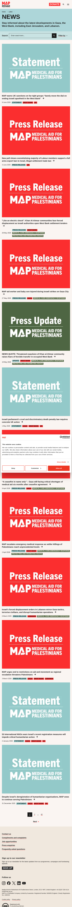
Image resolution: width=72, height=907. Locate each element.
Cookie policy (6, 899)
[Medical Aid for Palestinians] (6, 4)
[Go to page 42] (42, 814)
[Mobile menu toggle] (68, 4)
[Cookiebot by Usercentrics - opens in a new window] (61, 437)
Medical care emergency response (28, 233)
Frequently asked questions (13, 849)
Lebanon (32, 616)
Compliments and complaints (14, 838)
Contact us (6, 834)
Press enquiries (8, 845)
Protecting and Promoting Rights (28, 236)
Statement (16, 102)
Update (16, 361)
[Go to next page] (36, 821)
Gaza (29, 298)
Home (4, 11)
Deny (13, 468)
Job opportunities (9, 842)
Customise (36, 468)
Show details (61, 462)
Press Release (18, 165)
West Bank (28, 102)
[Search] (54, 35)
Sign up (7, 868)
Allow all (59, 468)
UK (35, 102)
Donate (55, 4)
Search (5, 36)
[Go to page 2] (34, 814)
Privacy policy (16, 899)
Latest (10, 11)
